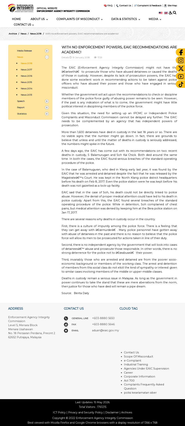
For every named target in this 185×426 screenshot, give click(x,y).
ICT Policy (59, 412)
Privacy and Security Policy (85, 412)
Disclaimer (112, 412)
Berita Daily (81, 293)
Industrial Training (136, 364)
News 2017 (26, 69)
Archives (126, 412)
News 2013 (26, 94)
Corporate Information (139, 376)
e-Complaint (132, 360)
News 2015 (26, 82)
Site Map (170, 5)
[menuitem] (16, 19)
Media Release (24, 50)
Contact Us (123, 5)
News (20, 57)
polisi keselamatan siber (140, 392)
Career (128, 372)
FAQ (108, 5)
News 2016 (26, 75)
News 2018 (26, 63)
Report (20, 107)
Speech (21, 101)
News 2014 (26, 88)
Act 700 (129, 380)
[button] (47, 51)
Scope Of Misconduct (138, 356)
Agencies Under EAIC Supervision (146, 368)
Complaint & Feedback (149, 5)
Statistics (22, 113)
